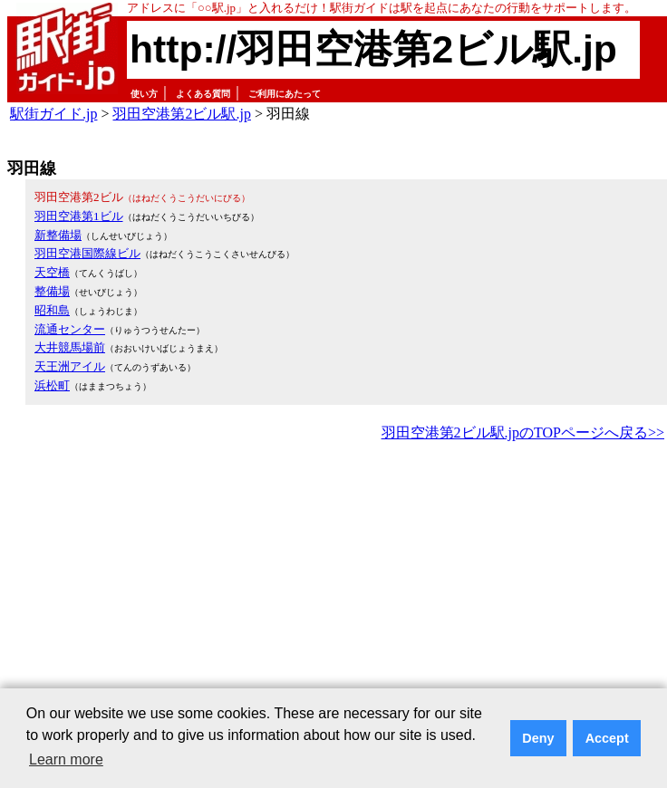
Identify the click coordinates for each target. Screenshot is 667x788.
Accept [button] (607, 738)
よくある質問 (203, 94)
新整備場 (58, 235)
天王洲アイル (69, 366)
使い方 (144, 94)
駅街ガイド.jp (53, 113)
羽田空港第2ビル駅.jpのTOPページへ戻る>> (523, 432)
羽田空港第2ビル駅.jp (181, 113)
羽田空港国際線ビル (87, 253)
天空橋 (52, 272)
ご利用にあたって (284, 94)
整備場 (52, 291)
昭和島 (52, 310)
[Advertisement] (237, 581)
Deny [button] (538, 738)
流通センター (69, 329)
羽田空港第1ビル (78, 216)
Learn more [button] (66, 759)
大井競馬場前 (69, 347)
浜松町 (52, 385)
